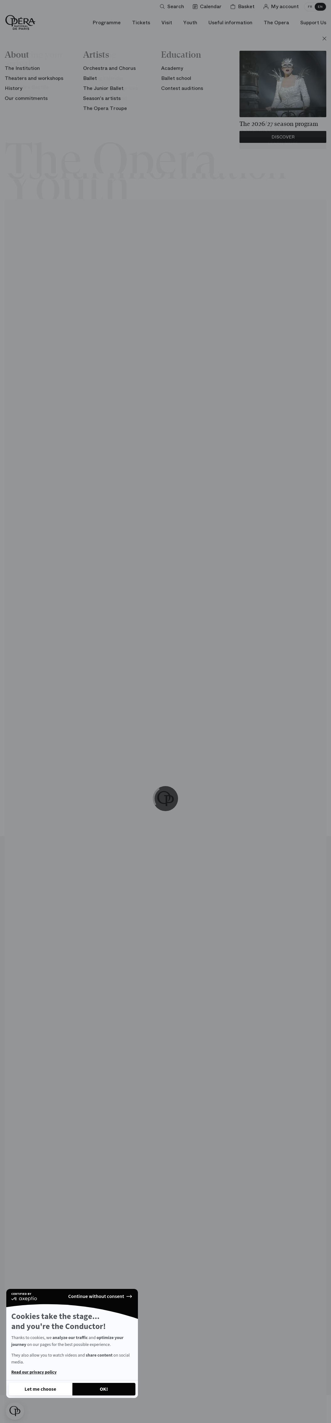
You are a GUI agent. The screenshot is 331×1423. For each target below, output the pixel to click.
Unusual (71, 75)
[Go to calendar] (208, 6)
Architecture (27, 75)
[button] (15, 1411)
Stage (104, 75)
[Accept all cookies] (104, 1389)
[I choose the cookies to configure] (40, 1389)
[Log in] (282, 6)
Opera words (196, 75)
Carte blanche (145, 75)
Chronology (295, 75)
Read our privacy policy (33, 1372)
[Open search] (173, 6)
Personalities (246, 75)
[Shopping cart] (243, 6)
